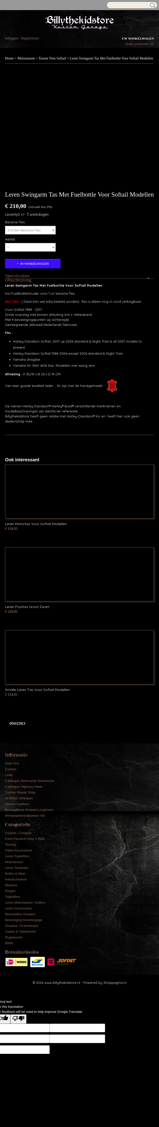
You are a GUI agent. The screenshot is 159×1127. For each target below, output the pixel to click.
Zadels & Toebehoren (20, 931)
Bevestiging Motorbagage (23, 920)
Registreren (30, 38)
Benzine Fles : (15, 222)
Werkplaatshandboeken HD (25, 815)
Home (9, 58)
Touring (10, 844)
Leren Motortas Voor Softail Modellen (36, 524)
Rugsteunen (14, 937)
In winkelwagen (34, 263)
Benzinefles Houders (20, 914)
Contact (10, 769)
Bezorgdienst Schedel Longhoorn (29, 810)
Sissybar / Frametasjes (21, 926)
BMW (9, 943)
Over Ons (12, 763)
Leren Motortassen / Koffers (25, 902)
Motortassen (26, 58)
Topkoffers (12, 897)
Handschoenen (16, 879)
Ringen (10, 891)
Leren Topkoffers (17, 856)
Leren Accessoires (18, 908)
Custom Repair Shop (20, 792)
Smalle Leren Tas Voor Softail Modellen (37, 689)
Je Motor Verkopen (19, 798)
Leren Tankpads (16, 868)
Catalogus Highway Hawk (23, 786)
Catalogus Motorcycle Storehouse (29, 781)
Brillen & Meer (15, 873)
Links (9, 775)
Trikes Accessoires (18, 850)
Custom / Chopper (18, 833)
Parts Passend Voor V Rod (24, 839)
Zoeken (151, 5)
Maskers (11, 885)
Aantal (10, 239)
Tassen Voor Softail (52, 58)
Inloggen (12, 38)
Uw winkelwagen (138, 38)
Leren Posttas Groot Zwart (27, 606)
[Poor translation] (18, 1019)
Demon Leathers (17, 804)
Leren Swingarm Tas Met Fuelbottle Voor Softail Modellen (111, 58)
